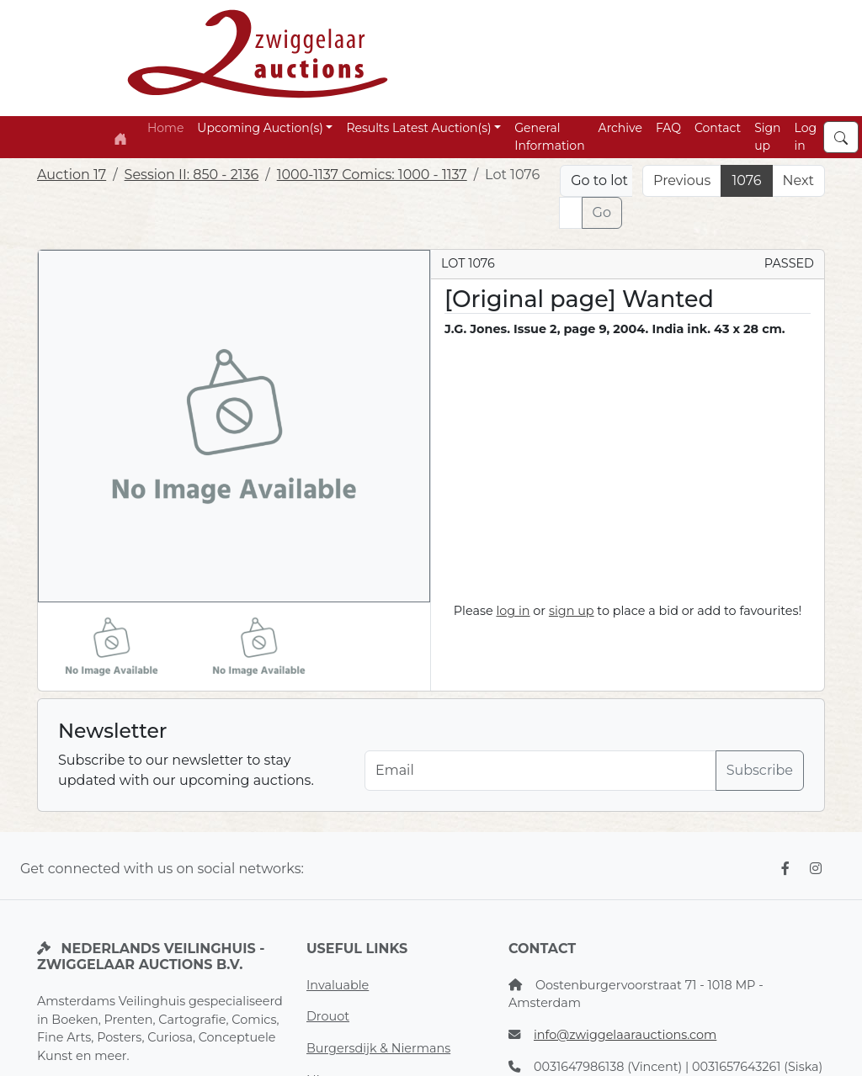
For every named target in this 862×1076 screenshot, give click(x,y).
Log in (806, 136)
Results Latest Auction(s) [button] (418, 127)
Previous (681, 180)
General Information (549, 136)
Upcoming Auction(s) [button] (259, 127)
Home (165, 127)
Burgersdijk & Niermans (378, 1048)
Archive (620, 127)
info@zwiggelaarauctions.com (625, 1034)
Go (602, 212)
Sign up (767, 136)
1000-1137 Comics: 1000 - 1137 (372, 175)
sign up (571, 610)
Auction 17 (71, 175)
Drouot (327, 1016)
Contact (717, 127)
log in (512, 610)
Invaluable (337, 985)
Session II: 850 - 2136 (192, 175)
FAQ (668, 127)
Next (798, 180)
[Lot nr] (570, 213)
